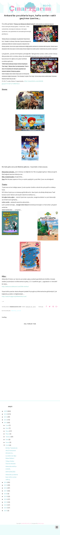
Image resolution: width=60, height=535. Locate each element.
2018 (5, 494)
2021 (5, 503)
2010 (5, 415)
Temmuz (8, 437)
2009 (5, 412)
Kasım (7, 443)
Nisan (7, 432)
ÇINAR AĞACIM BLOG (26, 524)
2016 (5, 489)
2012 (5, 420)
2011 (5, 417)
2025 (5, 511)
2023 (5, 508)
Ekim (7, 440)
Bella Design (41, 524)
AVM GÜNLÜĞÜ (10, 472)
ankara (13, 311)
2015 (5, 486)
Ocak (7, 426)
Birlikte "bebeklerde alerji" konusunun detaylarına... (11, 451)
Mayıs (7, 434)
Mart (7, 429)
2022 (5, 506)
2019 (5, 497)
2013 (5, 423)
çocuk (19, 311)
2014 (5, 483)
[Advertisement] (30, 385)
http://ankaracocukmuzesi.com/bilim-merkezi (15, 287)
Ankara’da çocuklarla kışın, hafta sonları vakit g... (12, 477)
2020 (5, 500)
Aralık (7, 446)
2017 (5, 491)
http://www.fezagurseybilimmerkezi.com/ (14, 297)
